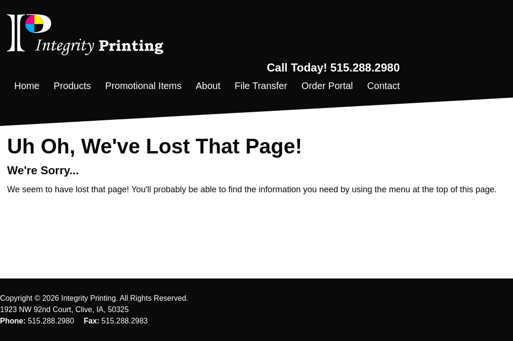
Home (26, 86)
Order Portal (327, 86)
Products (72, 86)
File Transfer (261, 86)
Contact (383, 86)
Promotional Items (143, 86)
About (207, 86)
